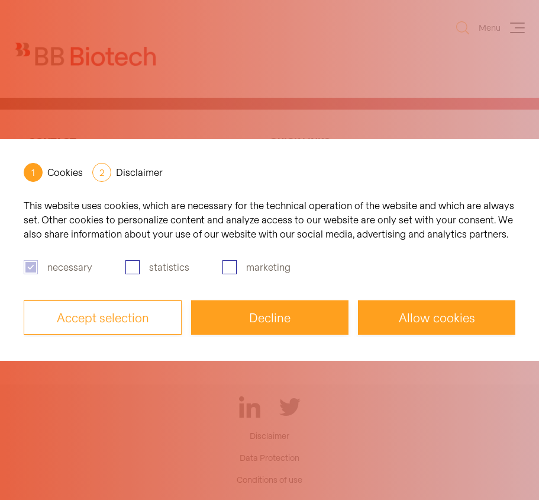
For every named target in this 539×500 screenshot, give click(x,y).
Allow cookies (437, 317)
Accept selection (103, 317)
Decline (270, 317)
